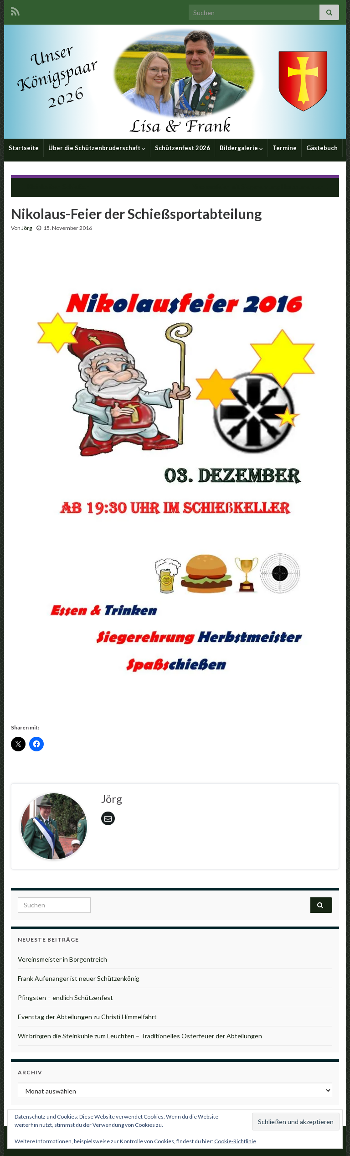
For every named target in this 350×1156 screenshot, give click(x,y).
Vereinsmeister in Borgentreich (62, 959)
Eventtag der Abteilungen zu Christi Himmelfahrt (87, 1017)
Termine (285, 147)
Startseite (24, 147)
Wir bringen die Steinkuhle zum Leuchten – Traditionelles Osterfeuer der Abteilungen (140, 1036)
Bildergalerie (241, 147)
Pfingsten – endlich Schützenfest (65, 997)
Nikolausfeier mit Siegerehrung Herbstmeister (257, 186)
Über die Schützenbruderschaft (96, 147)
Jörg (26, 227)
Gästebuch (322, 147)
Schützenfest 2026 (182, 147)
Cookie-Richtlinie (235, 1141)
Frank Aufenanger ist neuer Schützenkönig (78, 978)
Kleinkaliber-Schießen (58, 186)
